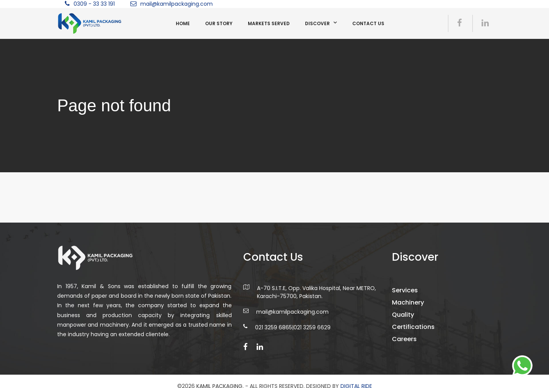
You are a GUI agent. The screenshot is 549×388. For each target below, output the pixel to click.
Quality (406, 318)
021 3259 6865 (273, 331)
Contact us (368, 23)
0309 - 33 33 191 (94, 4)
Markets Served (269, 23)
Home (183, 23)
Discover (317, 23)
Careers (407, 342)
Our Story (219, 23)
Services (408, 294)
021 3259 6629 (312, 331)
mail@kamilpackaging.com (176, 4)
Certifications (416, 330)
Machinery (411, 306)
